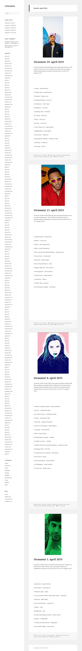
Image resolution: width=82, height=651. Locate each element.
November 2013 (8, 415)
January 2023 (8, 152)
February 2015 (8, 379)
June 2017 (7, 312)
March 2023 (7, 148)
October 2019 (8, 244)
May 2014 (7, 401)
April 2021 (7, 203)
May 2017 (7, 314)
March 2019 (7, 261)
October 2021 (8, 189)
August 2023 (7, 136)
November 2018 (8, 271)
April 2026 (7, 58)
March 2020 (7, 232)
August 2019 (7, 249)
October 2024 (8, 102)
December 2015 (8, 355)
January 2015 (8, 381)
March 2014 (7, 406)
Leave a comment (59, 156)
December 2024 (8, 97)
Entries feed (8, 496)
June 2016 (7, 340)
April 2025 (7, 87)
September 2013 (8, 420)
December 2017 (8, 297)
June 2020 (7, 225)
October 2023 (8, 131)
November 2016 (8, 328)
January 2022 (8, 181)
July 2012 (7, 454)
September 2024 (8, 104)
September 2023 (8, 133)
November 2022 (8, 157)
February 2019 (8, 263)
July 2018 (7, 280)
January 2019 (8, 266)
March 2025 (7, 90)
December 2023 (8, 126)
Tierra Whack (51, 324)
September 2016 (8, 333)
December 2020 (8, 213)
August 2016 (7, 336)
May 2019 (7, 256)
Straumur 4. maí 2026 (10, 23)
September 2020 (8, 218)
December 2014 (8, 384)
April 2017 (7, 316)
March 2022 (7, 176)
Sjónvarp (7, 473)
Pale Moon (41, 324)
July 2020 (7, 222)
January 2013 (8, 439)
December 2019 (8, 239)
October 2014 (8, 389)
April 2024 (7, 116)
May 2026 (7, 56)
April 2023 (7, 145)
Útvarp (6, 480)
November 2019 (8, 242)
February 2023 (8, 150)
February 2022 (8, 179)
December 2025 (8, 68)
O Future (51, 156)
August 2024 (7, 107)
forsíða (6, 463)
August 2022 (7, 164)
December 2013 (8, 413)
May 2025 (7, 85)
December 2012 (8, 442)
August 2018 (7, 278)
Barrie (55, 504)
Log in (6, 494)
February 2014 (8, 408)
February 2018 (8, 292)
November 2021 (8, 186)
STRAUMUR (10, 6)
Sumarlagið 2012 (15, 43)
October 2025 (8, 73)
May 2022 (7, 172)
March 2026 (7, 61)
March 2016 (7, 348)
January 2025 (8, 94)
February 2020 (8, 234)
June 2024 (7, 111)
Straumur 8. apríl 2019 (48, 378)
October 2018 (8, 273)
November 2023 (8, 128)
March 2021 (7, 205)
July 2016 (7, 338)
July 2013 (7, 425)
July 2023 (7, 138)
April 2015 (7, 374)
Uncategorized (8, 477)
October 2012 (8, 447)
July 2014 (7, 396)
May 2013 (7, 430)
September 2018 (8, 275)
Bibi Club (60, 155)
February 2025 (8, 92)
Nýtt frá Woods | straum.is (11, 45)
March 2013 (7, 434)
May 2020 (7, 227)
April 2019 (7, 258)
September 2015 (8, 362)
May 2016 (7, 343)
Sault (46, 324)
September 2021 (8, 191)
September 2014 (8, 391)
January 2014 (8, 410)
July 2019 (7, 251)
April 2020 (7, 230)
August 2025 (7, 78)
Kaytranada (36, 324)
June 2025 (7, 83)
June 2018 (7, 283)
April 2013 (7, 432)
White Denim (46, 636)
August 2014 (7, 394)
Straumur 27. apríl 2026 (10, 25)
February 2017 (8, 321)
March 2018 (7, 290)
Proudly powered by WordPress (41, 648)
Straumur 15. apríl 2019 (49, 210)
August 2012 (7, 451)
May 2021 (7, 201)
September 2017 (8, 304)
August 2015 (7, 365)
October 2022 (8, 160)
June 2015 (7, 369)
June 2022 (7, 169)
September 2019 (8, 246)
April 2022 (7, 174)
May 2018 (7, 285)
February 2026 (8, 63)
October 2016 (8, 331)
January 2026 (8, 66)
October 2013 (8, 418)
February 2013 (8, 437)
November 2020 (8, 215)
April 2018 (7, 287)
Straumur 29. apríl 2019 (49, 62)
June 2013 (7, 427)
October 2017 (8, 302)
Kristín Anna (60, 504)
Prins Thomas (66, 504)
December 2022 (8, 155)
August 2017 (7, 307)
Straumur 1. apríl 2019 (48, 559)
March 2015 (7, 377)
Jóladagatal (7, 470)
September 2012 (8, 449)
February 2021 (8, 208)
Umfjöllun (7, 475)
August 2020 (7, 220)
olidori (45, 155)
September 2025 (8, 75)
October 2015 (8, 360)
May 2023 (7, 143)
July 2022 (7, 167)
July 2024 (7, 109)
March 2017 (7, 319)
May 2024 (7, 114)
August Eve (59, 635)
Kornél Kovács (45, 156)
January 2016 (8, 352)
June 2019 (7, 254)
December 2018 (8, 268)
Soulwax (36, 506)
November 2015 (8, 357)
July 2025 (7, 80)
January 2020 (8, 237)
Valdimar (7, 482)
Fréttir (6, 468)
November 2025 (8, 70)
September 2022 (8, 162)
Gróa (64, 635)
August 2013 (7, 422)
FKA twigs (64, 155)
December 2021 (8, 184)
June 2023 (7, 140)
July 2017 (7, 309)
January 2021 (8, 210)
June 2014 (7, 398)
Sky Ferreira (40, 636)
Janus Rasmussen (67, 323)
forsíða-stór (7, 465)
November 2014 (8, 386)
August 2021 (7, 193)
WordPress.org (8, 501)
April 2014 (7, 403)
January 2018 (8, 295)
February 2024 (8, 121)
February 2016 (8, 350)
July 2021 (7, 196)
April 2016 (7, 345)
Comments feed (8, 499)
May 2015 (7, 372)
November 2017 (8, 299)
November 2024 (8, 99)
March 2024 (7, 119)
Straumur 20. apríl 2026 (10, 27)
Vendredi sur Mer (51, 506)
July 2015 (7, 367)
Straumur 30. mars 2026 (10, 32)
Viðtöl (6, 485)
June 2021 (7, 198)
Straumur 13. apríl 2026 (10, 30)
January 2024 (8, 123)
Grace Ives (39, 156)
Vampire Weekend (42, 506)
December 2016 (8, 326)
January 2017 (8, 324)
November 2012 (8, 444)
